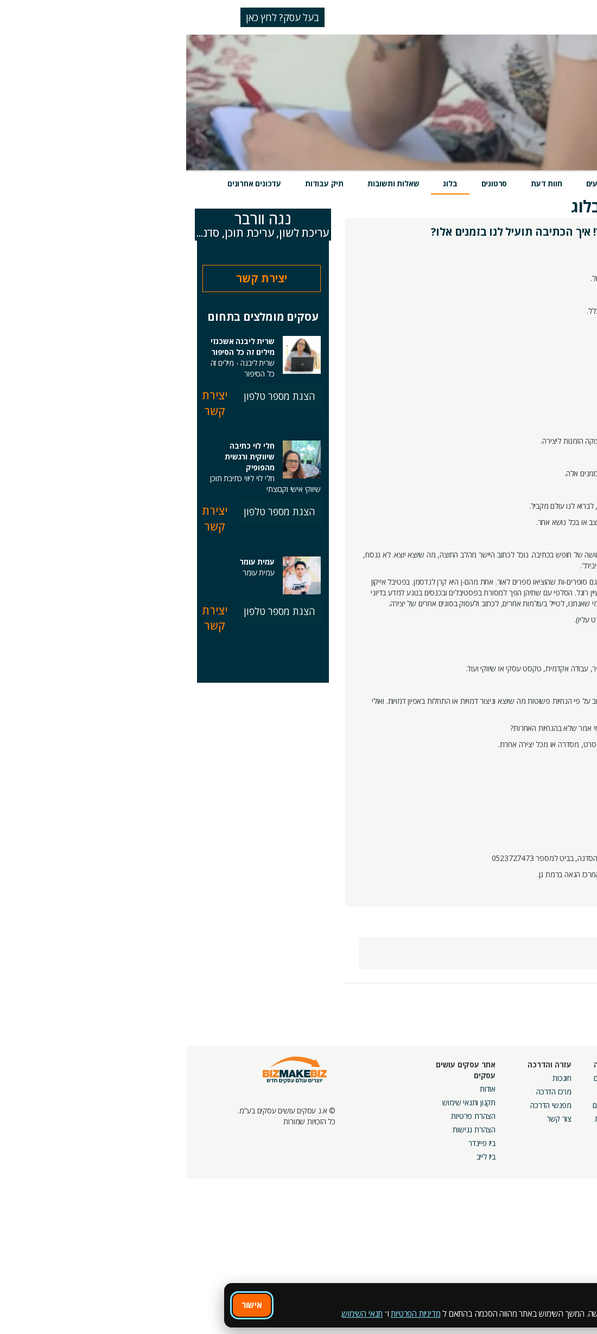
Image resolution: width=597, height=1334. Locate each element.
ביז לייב (299, 1156)
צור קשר (372, 1118)
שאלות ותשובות (207, 183)
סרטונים (308, 183)
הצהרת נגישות (287, 1129)
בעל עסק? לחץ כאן (96, 17)
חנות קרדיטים (561, 1091)
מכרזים (495, 1140)
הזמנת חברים (562, 1105)
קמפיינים (492, 1091)
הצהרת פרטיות (287, 1116)
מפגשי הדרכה (364, 1105)
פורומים (418, 1105)
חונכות (375, 1078)
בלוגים (420, 1091)
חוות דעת (360, 183)
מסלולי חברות (485, 1078)
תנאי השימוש (176, 1313)
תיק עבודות (138, 183)
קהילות (419, 1118)
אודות (301, 1089)
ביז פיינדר (295, 1143)
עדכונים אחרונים (68, 183)
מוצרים (459, 183)
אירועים (412, 183)
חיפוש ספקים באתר (552, 1078)
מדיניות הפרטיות (229, 1313)
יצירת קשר (75, 278)
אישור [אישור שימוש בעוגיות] (65, 1304)
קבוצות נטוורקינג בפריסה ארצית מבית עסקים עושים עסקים (467, 1116)
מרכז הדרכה (367, 1091)
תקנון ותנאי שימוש (282, 1102)
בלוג (264, 183)
